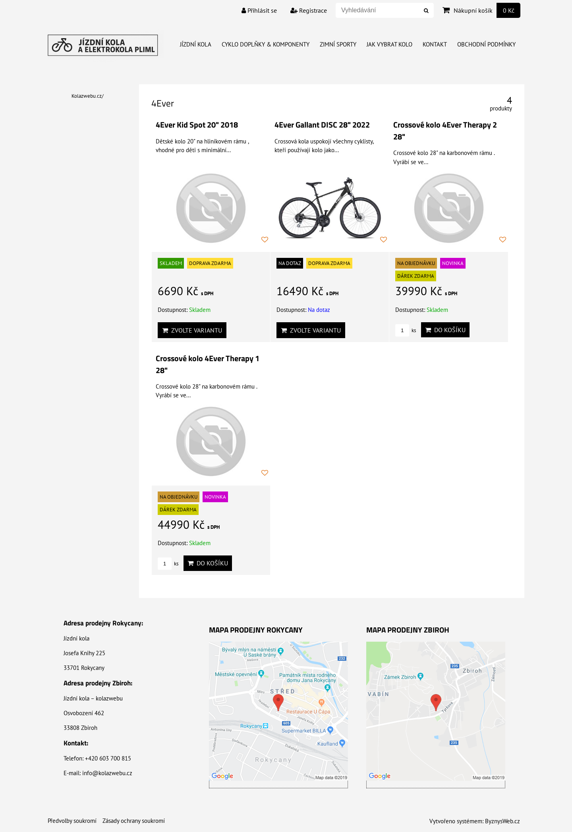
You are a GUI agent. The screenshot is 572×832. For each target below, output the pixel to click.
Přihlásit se (259, 10)
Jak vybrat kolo (389, 44)
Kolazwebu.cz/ (88, 96)
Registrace (308, 10)
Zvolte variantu (192, 330)
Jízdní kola (195, 44)
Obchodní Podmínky (486, 44)
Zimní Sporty (338, 44)
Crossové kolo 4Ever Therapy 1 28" (207, 364)
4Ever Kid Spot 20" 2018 (197, 125)
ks (405, 330)
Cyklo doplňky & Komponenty (265, 44)
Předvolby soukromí (72, 820)
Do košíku (445, 330)
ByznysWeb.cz (502, 821)
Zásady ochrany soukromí (133, 820)
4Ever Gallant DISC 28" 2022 (322, 125)
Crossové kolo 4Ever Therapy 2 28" (445, 131)
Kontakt (435, 44)
